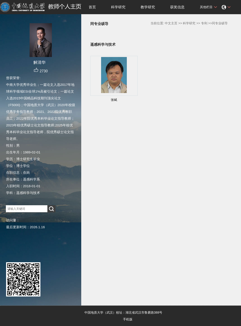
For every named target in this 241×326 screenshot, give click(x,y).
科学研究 (118, 7)
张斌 (114, 100)
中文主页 (171, 23)
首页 (92, 7)
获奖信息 (177, 7)
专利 (204, 23)
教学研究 (148, 7)
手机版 (127, 319)
